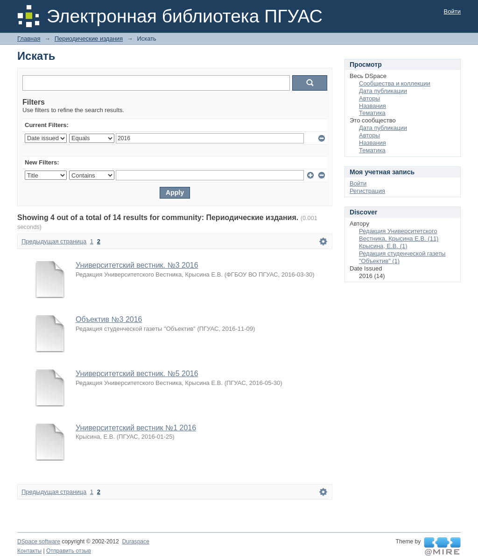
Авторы (369, 98)
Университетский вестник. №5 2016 (137, 374)
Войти (452, 11)
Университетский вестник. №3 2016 (137, 265)
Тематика (372, 112)
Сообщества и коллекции (394, 83)
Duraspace (135, 541)
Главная (28, 38)
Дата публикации (383, 90)
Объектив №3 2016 (109, 319)
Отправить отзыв (68, 551)
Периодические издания (89, 38)
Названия (372, 105)
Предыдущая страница (53, 241)
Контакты (29, 551)
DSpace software (38, 541)
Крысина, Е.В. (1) (383, 245)
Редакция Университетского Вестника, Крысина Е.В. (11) (398, 235)
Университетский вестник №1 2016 (136, 428)
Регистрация (367, 190)
